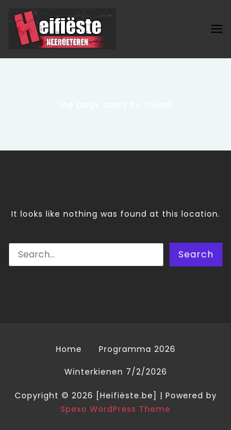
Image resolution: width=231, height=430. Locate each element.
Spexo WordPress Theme (115, 409)
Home (69, 349)
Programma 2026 (137, 349)
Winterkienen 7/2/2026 (115, 371)
